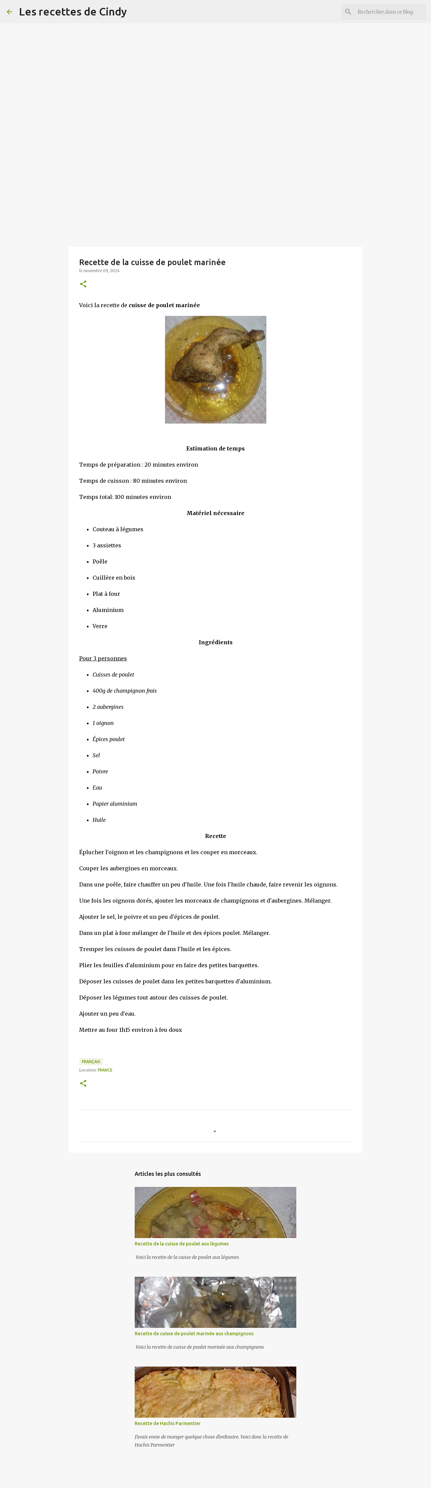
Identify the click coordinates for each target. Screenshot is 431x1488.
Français (91, 1061)
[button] (83, 284)
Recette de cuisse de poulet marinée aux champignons (194, 1333)
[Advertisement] (202, 47)
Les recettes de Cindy (73, 11)
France (105, 1070)
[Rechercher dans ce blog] (390, 12)
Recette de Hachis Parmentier (168, 1423)
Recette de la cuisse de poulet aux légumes (182, 1243)
